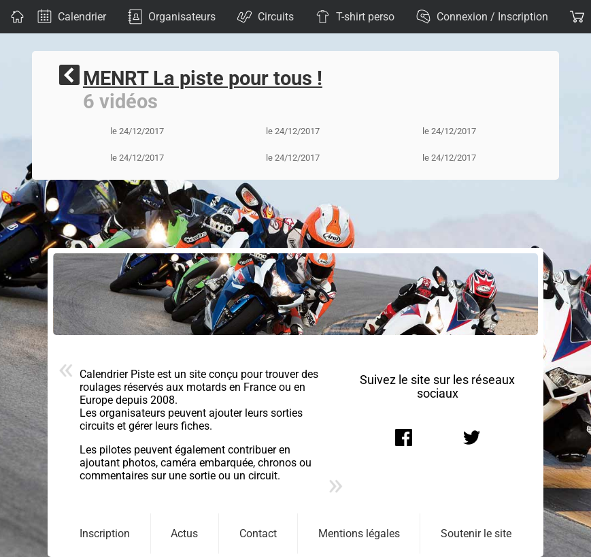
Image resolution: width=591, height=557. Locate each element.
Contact (258, 533)
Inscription (105, 533)
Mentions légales (359, 533)
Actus (184, 533)
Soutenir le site (476, 533)
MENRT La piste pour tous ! (202, 78)
